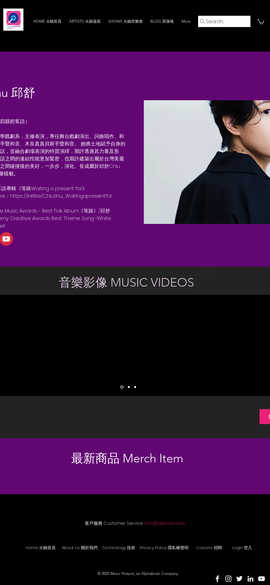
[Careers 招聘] (209, 547)
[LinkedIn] (250, 579)
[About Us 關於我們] (79, 547)
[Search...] (222, 21)
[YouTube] (261, 579)
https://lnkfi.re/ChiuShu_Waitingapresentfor (61, 195)
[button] (260, 21)
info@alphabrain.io (165, 523)
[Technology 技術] (118, 547)
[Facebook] (217, 579)
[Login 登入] (242, 547)
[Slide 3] (135, 387)
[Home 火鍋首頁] (40, 547)
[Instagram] (228, 579)
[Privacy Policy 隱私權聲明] (164, 547)
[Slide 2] (129, 387)
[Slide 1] (121, 387)
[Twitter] (239, 579)
